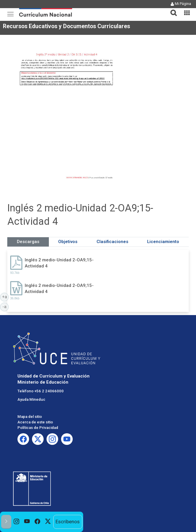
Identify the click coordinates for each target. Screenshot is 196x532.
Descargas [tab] (28, 241)
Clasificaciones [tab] (112, 241)
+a (5, 296)
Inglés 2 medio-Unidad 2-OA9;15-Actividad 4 (59, 263)
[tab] (171, 9)
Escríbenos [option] (68, 521)
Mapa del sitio (29, 416)
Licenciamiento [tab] (163, 241)
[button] (171, 9)
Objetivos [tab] (67, 241)
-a (5, 306)
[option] (16, 522)
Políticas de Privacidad (37, 427)
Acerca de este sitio (35, 422)
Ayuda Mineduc (31, 399)
